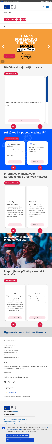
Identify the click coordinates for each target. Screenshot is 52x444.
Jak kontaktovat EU (10, 400)
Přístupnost (7, 341)
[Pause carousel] (3, 61)
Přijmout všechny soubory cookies (17, 435)
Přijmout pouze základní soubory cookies (19, 440)
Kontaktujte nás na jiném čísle (12, 407)
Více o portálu (7, 358)
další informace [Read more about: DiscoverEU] (37, 210)
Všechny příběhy (10, 266)
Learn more (9, 56)
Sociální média (9, 416)
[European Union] (10, 395)
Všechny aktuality (10, 73)
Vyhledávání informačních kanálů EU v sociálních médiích (19, 420)
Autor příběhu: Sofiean (37, 303)
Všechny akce (9, 231)
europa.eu (15, 397)
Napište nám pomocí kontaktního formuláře (15, 410)
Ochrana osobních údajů (10, 336)
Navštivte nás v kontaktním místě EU (13, 412)
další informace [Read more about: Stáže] (37, 147)
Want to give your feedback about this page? (25, 318)
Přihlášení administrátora (10, 343)
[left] (13, 112)
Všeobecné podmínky (9, 338)
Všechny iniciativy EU (12, 168)
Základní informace (9, 331)
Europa (5, 12)
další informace (15, 106)
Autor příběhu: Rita (15, 303)
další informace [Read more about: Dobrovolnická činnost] (15, 147)
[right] (40, 112)
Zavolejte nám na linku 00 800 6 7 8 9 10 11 (15, 405)
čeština (45, 7)
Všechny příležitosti (11, 124)
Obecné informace (10, 327)
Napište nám (7, 333)
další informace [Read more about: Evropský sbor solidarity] (15, 210)
